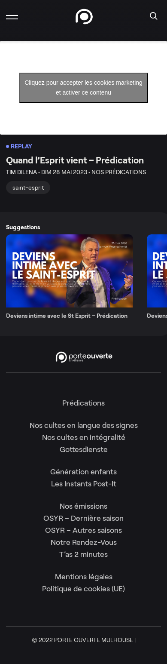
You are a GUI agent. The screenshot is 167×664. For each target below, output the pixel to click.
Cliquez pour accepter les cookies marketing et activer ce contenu (83, 87)
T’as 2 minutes (83, 554)
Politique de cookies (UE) (83, 588)
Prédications (83, 403)
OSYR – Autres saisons (83, 530)
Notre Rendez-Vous (84, 542)
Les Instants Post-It (83, 484)
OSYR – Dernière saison (83, 518)
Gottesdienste (84, 449)
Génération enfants (83, 471)
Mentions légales (83, 576)
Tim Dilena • (23, 172)
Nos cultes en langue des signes (84, 425)
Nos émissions (83, 506)
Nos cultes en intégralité (83, 437)
